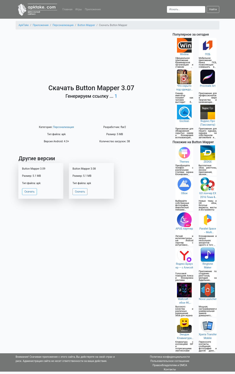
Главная (67, 9)
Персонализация (63, 127)
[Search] (186, 9)
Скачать (29, 191)
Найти (213, 9)
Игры (78, 9)
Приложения (93, 9)
